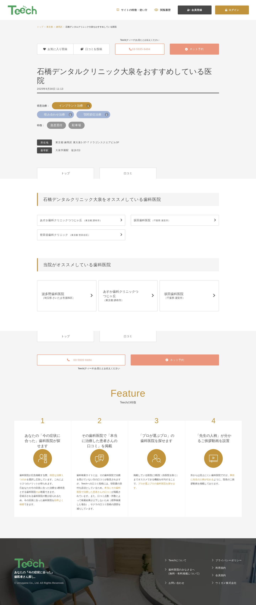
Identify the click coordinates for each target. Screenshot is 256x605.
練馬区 (59, 27)
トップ (40, 27)
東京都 (49, 27)
